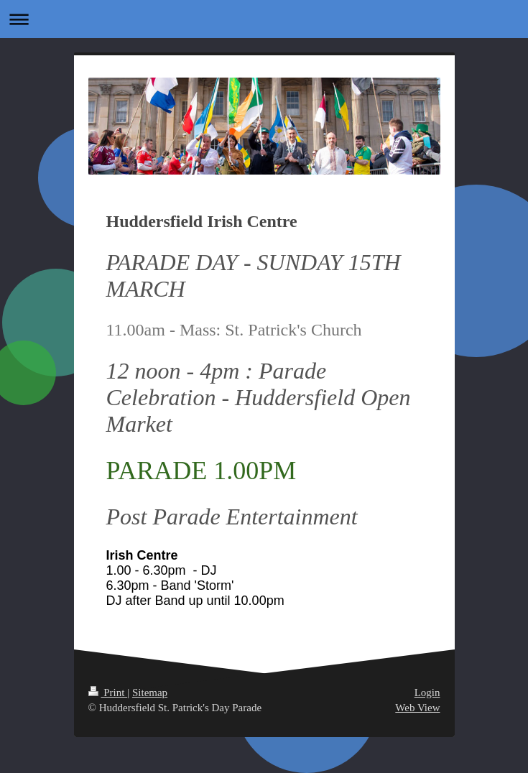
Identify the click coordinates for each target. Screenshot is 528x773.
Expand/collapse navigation (264, 19)
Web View (417, 707)
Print (108, 692)
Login (427, 692)
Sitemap (149, 692)
